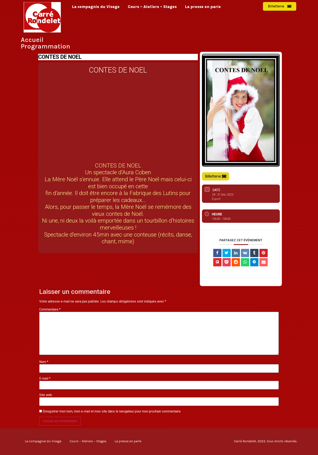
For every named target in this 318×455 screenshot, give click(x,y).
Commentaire (50, 309)
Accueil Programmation (45, 43)
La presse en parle (203, 7)
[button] (279, 6)
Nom (43, 362)
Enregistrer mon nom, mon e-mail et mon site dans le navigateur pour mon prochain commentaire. (112, 411)
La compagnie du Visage (96, 7)
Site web (45, 395)
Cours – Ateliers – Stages (152, 7)
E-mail (45, 378)
